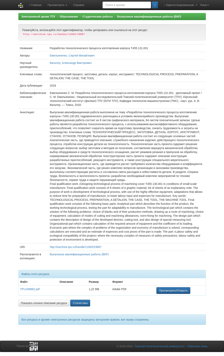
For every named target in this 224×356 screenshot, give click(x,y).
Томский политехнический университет (159, 346)
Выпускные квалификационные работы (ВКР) (149, 16)
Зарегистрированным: (180, 5)
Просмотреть (57, 5)
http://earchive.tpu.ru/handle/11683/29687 (76, 247)
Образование (69, 16)
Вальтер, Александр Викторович (71, 62)
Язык (204, 5)
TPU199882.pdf (30, 289)
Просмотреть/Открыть (173, 290)
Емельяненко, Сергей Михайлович (72, 55)
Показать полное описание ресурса (44, 303)
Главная (35, 5)
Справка (78, 5)
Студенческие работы (97, 16)
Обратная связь (197, 346)
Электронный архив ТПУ (38, 16)
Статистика (80, 303)
